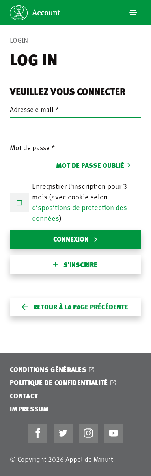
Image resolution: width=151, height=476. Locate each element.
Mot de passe (30, 147)
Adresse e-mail (32, 109)
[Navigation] (133, 12)
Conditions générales (48, 369)
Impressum (29, 409)
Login (19, 40)
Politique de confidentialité (59, 382)
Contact (24, 396)
